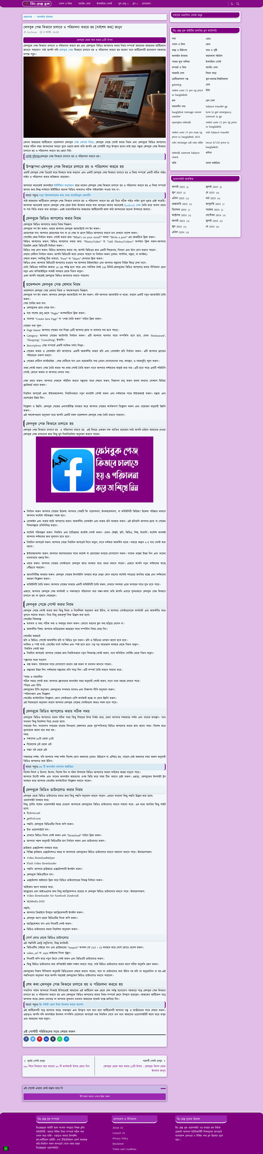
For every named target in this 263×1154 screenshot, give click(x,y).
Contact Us (119, 1133)
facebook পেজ (133, 205)
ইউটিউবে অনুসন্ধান (64, 186)
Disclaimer (118, 1144)
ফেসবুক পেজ (66, 50)
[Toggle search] (238, 4)
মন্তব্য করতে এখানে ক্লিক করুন (95, 1096)
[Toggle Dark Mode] (232, 4)
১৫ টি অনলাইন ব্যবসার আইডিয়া (56, 767)
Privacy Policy (120, 1138)
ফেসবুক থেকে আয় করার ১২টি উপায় (95, 40)
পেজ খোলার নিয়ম (84, 142)
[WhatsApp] (225, 4)
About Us (118, 1128)
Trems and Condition (124, 1149)
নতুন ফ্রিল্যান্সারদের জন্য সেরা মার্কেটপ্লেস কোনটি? (65, 195)
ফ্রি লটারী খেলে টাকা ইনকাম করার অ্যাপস (61, 1005)
